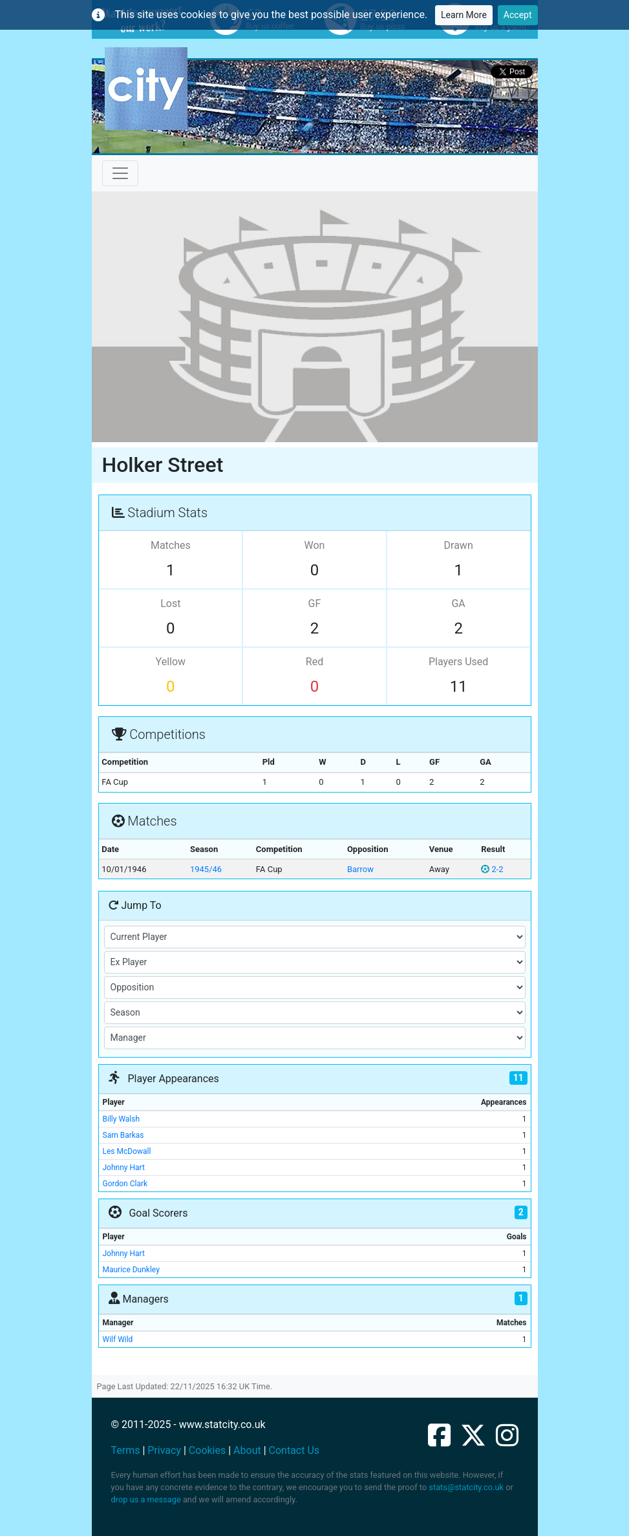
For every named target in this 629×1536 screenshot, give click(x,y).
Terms (125, 1450)
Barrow (360, 869)
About (247, 1450)
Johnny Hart (124, 1167)
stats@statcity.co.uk (466, 1487)
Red (314, 662)
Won (314, 545)
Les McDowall (127, 1151)
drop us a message (146, 1499)
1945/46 (206, 869)
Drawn (458, 545)
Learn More (464, 15)
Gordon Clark (125, 1183)
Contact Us (294, 1450)
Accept (518, 15)
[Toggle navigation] (120, 173)
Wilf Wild (118, 1339)
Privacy (164, 1450)
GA (458, 603)
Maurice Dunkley (131, 1269)
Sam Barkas (123, 1135)
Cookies (207, 1450)
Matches (171, 545)
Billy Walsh (121, 1119)
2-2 (492, 869)
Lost (170, 603)
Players (458, 662)
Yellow (171, 662)
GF (314, 603)
